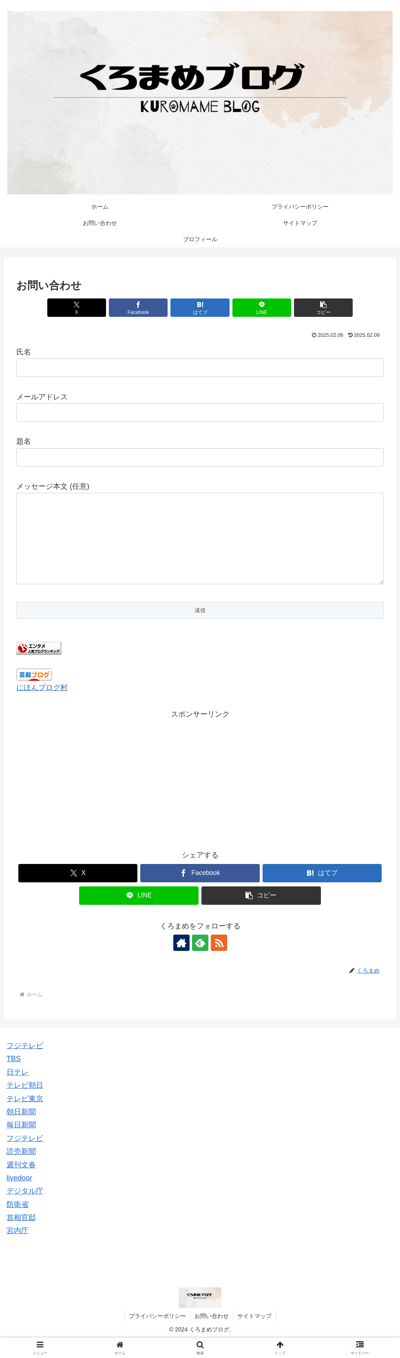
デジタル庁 (25, 1207)
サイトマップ (254, 1332)
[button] (323, 307)
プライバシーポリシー (157, 1332)
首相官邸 (21, 1234)
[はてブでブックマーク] (199, 307)
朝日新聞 (21, 1128)
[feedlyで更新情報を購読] (200, 959)
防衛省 (18, 1221)
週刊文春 (21, 1181)
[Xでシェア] (76, 307)
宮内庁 (18, 1247)
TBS (14, 1075)
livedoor (19, 1194)
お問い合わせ (211, 1332)
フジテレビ (25, 1062)
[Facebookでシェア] (138, 307)
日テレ (18, 1088)
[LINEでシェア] (261, 307)
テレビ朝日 (25, 1102)
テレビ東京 (25, 1115)
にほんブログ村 (42, 704)
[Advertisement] (200, 794)
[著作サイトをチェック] (181, 959)
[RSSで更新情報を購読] (219, 959)
